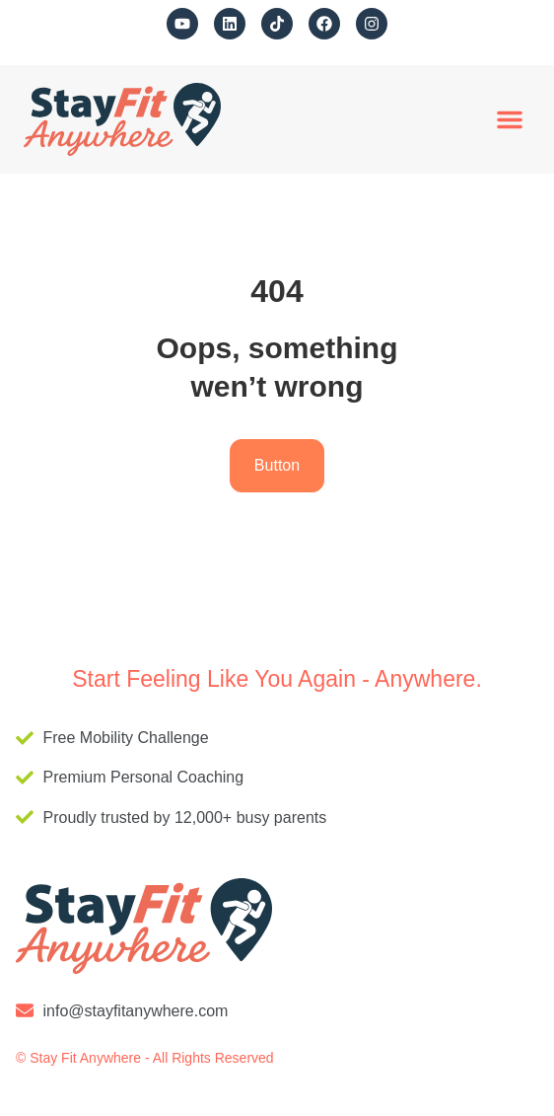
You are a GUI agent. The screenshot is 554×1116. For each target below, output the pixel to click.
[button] (509, 119)
